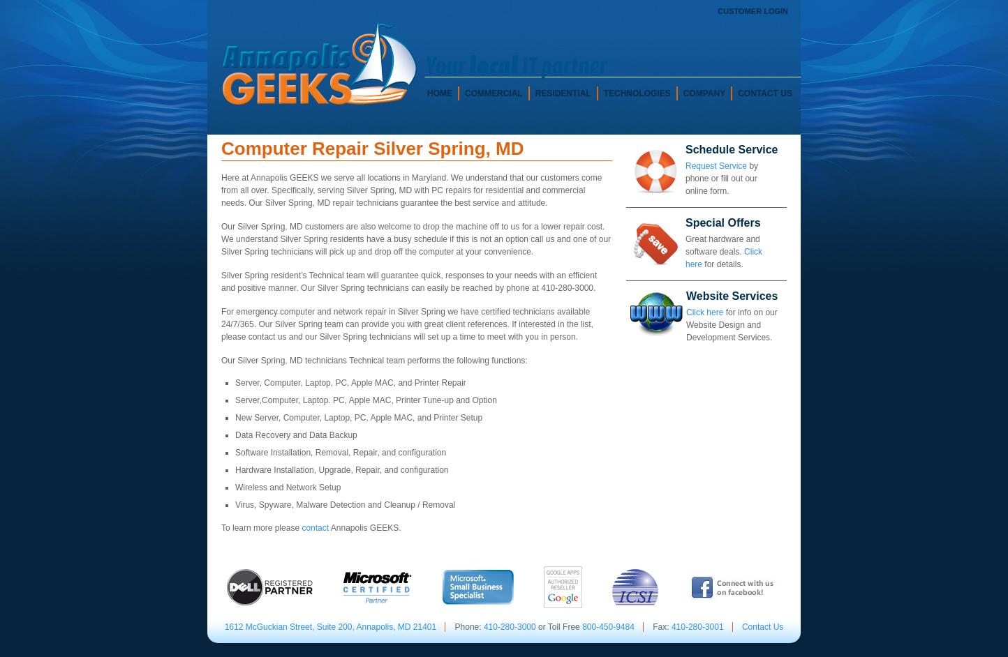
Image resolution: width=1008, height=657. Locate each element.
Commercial (494, 93)
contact (315, 528)
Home (439, 93)
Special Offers (723, 223)
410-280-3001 (698, 627)
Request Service (716, 166)
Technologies (637, 93)
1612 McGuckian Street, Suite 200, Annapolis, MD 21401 (331, 627)
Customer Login (753, 11)
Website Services (732, 296)
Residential (563, 93)
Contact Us (765, 93)
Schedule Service (731, 150)
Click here (704, 312)
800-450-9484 (608, 627)
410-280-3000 (510, 627)
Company (704, 93)
